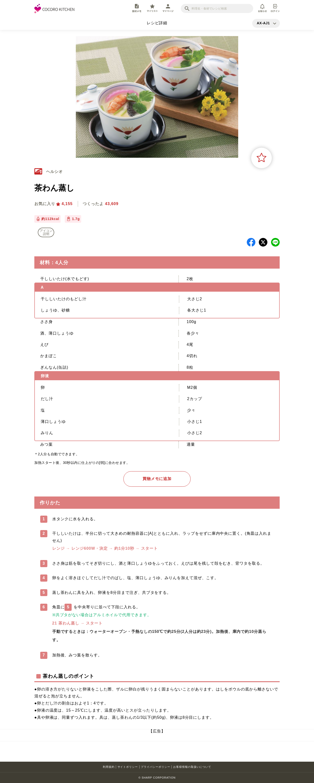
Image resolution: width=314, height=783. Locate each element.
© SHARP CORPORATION (156, 777)
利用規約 (109, 766)
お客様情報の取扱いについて (192, 766)
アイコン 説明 (46, 232)
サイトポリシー (128, 766)
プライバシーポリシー (155, 766)
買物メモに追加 (157, 479)
